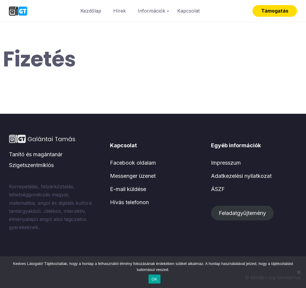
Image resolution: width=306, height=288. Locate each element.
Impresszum (226, 163)
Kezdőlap (90, 11)
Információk (151, 11)
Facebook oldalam (133, 163)
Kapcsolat (188, 11)
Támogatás (274, 11)
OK (154, 279)
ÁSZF (218, 189)
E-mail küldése (128, 189)
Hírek (119, 11)
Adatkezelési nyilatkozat (241, 176)
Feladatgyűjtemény (242, 213)
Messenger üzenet (133, 176)
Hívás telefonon (129, 202)
